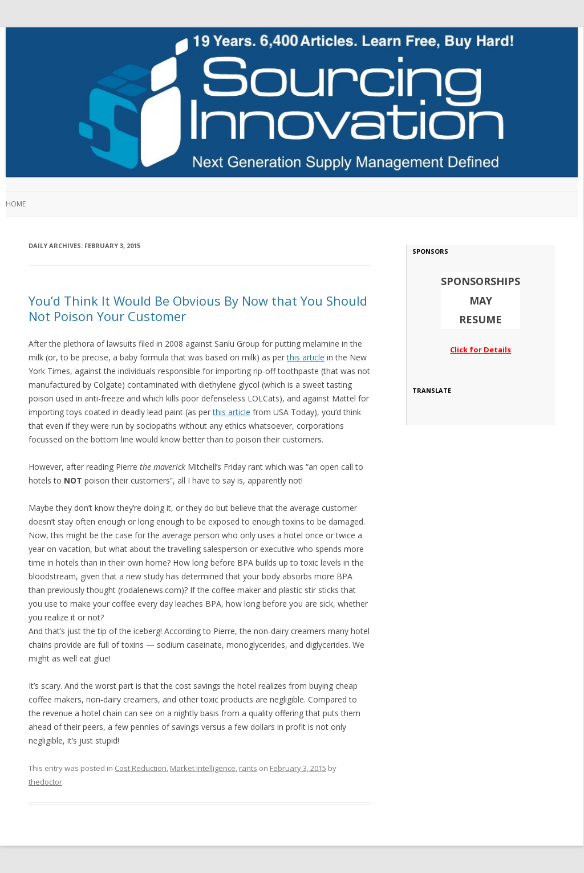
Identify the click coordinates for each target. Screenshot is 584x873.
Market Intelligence (203, 768)
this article (306, 357)
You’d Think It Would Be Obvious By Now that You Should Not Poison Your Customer (198, 308)
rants (248, 768)
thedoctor (45, 782)
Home (16, 204)
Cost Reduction (141, 768)
